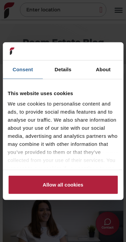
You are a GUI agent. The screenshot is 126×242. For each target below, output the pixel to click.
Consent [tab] (22, 69)
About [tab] (103, 69)
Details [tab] (63, 69)
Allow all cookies (63, 184)
